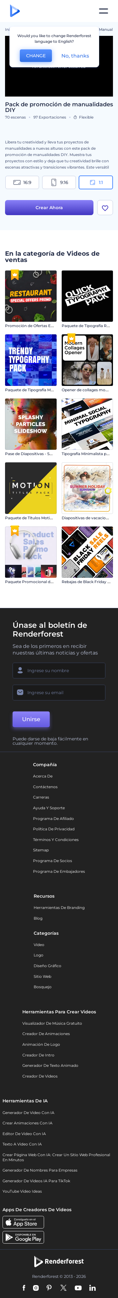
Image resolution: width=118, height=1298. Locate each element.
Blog (38, 918)
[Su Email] (59, 692)
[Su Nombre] (59, 670)
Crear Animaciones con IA (28, 1123)
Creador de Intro (38, 1055)
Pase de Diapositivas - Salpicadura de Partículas (49, 453)
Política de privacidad (54, 829)
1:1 (96, 182)
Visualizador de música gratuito (52, 1023)
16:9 (22, 182)
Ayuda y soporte (49, 807)
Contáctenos (45, 786)
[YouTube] (78, 1288)
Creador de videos (40, 1076)
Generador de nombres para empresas (40, 1170)
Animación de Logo (41, 1044)
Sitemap (41, 850)
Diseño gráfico (47, 965)
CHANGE (36, 55)
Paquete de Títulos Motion (30, 517)
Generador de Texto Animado (50, 1065)
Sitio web (42, 976)
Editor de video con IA (24, 1133)
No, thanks (75, 56)
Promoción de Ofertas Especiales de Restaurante (51, 325)
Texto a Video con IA (22, 1144)
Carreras (41, 797)
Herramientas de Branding (59, 907)
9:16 (59, 182)
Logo (38, 955)
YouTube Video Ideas (22, 1191)
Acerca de (43, 776)
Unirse (31, 719)
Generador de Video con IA (28, 1112)
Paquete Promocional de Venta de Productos (48, 581)
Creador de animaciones (46, 1033)
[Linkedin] (92, 1288)
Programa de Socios (52, 860)
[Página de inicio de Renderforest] (15, 11)
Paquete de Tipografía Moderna (34, 389)
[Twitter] (63, 1288)
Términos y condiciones (56, 839)
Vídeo (39, 944)
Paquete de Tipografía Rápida (89, 325)
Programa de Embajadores (59, 871)
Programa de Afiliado (53, 818)
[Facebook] (24, 1288)
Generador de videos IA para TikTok (36, 1180)
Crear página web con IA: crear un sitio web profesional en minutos (56, 1157)
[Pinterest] (49, 1288)
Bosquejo (43, 986)
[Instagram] (36, 1288)
